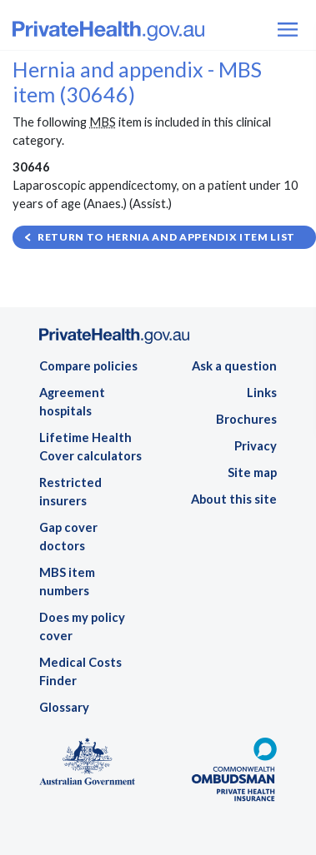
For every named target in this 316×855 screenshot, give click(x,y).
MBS (102, 122)
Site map (252, 472)
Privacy (255, 446)
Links (262, 392)
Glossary (64, 707)
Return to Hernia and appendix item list (166, 237)
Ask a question (234, 366)
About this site (234, 499)
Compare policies (88, 366)
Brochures (246, 419)
